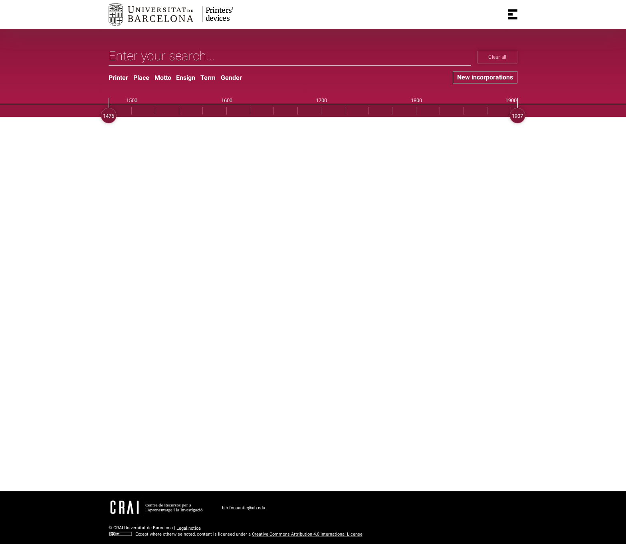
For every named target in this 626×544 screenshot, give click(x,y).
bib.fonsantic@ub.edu (243, 507)
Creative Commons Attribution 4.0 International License (307, 534)
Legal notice (188, 527)
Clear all (497, 57)
